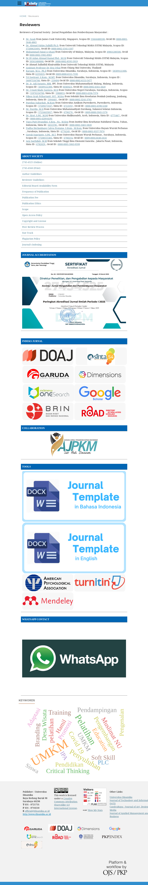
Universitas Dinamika (121, 797)
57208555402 (45, 137)
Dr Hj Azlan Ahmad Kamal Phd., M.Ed (46, 58)
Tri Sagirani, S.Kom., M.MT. (40, 77)
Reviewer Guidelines (33, 179)
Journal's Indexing (32, 244)
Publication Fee (30, 197)
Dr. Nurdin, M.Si (35, 109)
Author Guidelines (32, 173)
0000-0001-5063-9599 (69, 144)
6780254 (68, 137)
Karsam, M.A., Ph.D (36, 70)
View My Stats (95, 810)
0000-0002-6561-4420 (94, 86)
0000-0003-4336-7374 (87, 93)
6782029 (40, 144)
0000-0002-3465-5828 (80, 124)
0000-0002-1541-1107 (62, 48)
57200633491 (33, 48)
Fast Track (27, 232)
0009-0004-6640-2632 (96, 137)
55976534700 (37, 93)
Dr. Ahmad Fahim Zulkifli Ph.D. (42, 45)
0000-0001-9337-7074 (93, 131)
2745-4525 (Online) (32, 162)
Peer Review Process (33, 226)
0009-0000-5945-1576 (96, 112)
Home (23, 16)
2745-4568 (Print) (31, 168)
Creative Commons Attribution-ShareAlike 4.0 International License (66, 803)
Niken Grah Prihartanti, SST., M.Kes (45, 96)
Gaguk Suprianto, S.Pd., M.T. (41, 134)
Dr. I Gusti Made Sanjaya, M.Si (42, 89)
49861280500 (114, 51)
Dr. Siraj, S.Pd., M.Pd (37, 115)
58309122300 (119, 70)
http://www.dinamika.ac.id (37, 814)
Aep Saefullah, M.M (36, 141)
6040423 (67, 86)
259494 (55, 80)
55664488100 (98, 39)
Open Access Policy (32, 215)
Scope (25, 209)
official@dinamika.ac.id (37, 810)
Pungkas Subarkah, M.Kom (40, 102)
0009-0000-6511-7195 (67, 74)
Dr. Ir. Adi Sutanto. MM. (39, 83)
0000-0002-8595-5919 (66, 61)
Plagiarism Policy (31, 238)
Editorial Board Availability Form (39, 185)
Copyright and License (34, 221)
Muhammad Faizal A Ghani (40, 51)
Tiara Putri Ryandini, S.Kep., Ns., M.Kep (47, 121)
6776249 (65, 131)
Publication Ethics (31, 203)
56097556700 (33, 80)
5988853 (60, 93)
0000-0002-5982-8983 (41, 54)
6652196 (52, 124)
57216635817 (45, 112)
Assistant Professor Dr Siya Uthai (43, 67)
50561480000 (37, 61)
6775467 (115, 115)
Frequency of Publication (35, 191)
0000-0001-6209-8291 (41, 118)
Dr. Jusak (31, 39)
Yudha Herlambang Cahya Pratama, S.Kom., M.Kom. (54, 128)
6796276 (68, 112)
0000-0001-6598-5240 (96, 105)
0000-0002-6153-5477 (81, 80)
